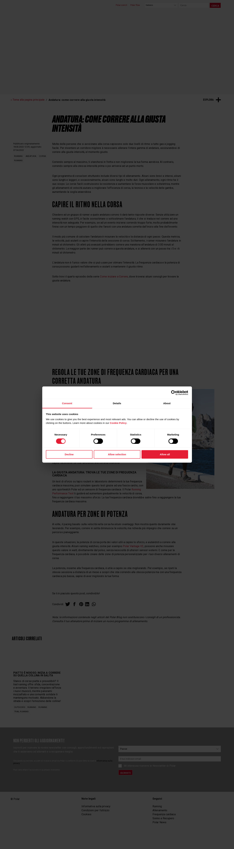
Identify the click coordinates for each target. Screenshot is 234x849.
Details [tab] (117, 403)
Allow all (165, 454)
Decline (69, 454)
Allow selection (117, 454)
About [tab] (166, 403)
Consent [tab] (67, 403)
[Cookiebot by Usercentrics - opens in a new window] (173, 392)
